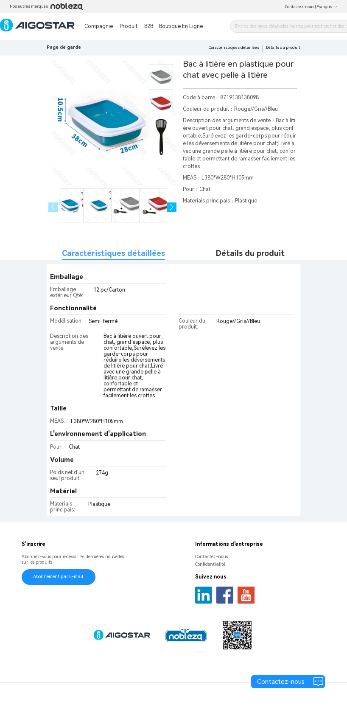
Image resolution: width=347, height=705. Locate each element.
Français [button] (327, 7)
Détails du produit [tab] (250, 253)
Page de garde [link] (64, 47)
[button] (172, 207)
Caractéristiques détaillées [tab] (113, 253)
